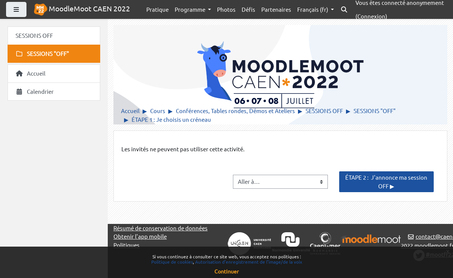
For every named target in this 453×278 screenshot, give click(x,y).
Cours (157, 110)
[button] (344, 10)
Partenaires (276, 9)
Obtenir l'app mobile (140, 236)
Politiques (126, 244)
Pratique (157, 9)
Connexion (371, 16)
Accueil (130, 110)
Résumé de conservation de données (160, 227)
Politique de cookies (172, 262)
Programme (190, 9)
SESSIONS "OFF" (375, 110)
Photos (226, 9)
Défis (248, 9)
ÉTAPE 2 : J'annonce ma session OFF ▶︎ (386, 181)
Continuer (226, 271)
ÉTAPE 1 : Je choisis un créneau (171, 119)
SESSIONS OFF (324, 110)
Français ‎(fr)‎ (313, 9)
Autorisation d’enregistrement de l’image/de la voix (248, 262)
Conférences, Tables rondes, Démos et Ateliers (235, 110)
